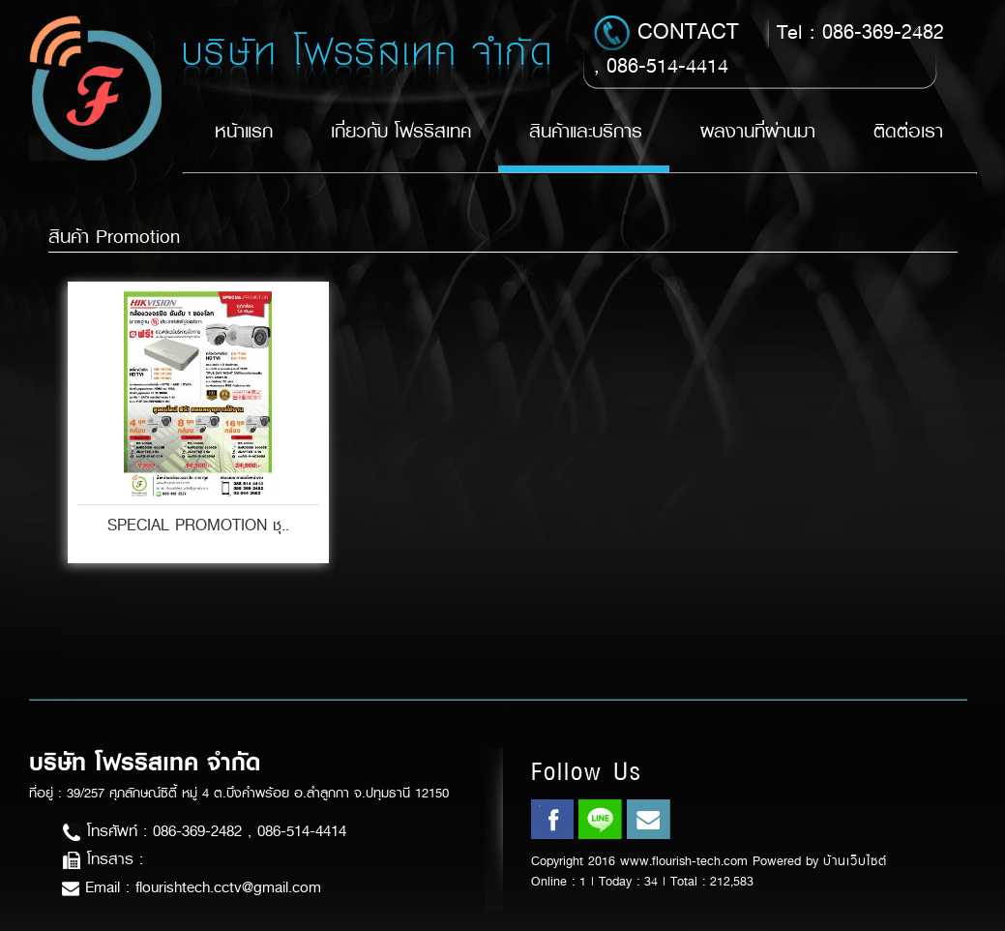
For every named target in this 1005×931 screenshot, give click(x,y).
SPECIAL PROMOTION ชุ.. (198, 525)
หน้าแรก (244, 131)
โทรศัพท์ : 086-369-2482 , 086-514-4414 (204, 831)
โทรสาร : (102, 859)
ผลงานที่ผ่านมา (757, 131)
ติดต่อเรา (908, 131)
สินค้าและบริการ (585, 131)
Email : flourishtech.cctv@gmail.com (191, 887)
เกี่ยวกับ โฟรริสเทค (401, 131)
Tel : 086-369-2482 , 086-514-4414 (769, 47)
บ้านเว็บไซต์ (855, 861)
